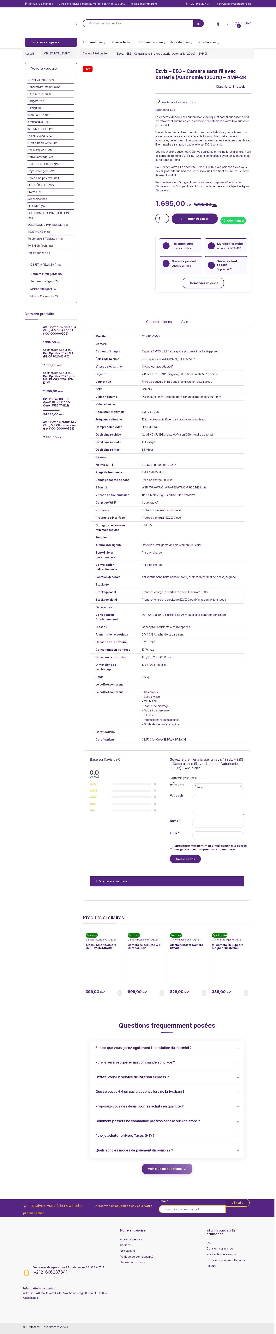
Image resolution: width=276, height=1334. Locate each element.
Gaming (34, 107)
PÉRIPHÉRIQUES (40, 185)
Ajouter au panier (196, 218)
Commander (235, 220)
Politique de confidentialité (136, 1256)
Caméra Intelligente (95, 53)
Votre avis (177, 795)
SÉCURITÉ (36, 206)
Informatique (93, 42)
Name (175, 820)
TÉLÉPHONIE (38, 231)
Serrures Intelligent (44, 281)
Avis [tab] (184, 322)
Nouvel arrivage (40, 156)
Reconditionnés (38, 199)
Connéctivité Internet (43, 87)
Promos (34, 192)
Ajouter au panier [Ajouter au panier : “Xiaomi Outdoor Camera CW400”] (204, 993)
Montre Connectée (44, 296)
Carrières (126, 1245)
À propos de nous (131, 1239)
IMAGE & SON (38, 114)
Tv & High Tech (40, 245)
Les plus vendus (39, 136)
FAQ (209, 1242)
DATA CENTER (39, 94)
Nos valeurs (127, 1250)
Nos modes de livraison (221, 1254)
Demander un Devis (132, 1262)
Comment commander (220, 1248)
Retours (211, 1265)
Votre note (177, 785)
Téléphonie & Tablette (45, 238)
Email (174, 833)
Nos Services (207, 42)
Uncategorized (38, 252)
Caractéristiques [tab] (159, 322)
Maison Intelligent (43, 289)
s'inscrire (237, 1202)
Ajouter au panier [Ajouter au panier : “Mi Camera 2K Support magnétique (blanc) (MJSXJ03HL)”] (246, 993)
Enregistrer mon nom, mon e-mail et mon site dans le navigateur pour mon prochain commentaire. (210, 847)
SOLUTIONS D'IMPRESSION (47, 224)
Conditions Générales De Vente (226, 1260)
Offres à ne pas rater (43, 178)
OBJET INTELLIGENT (57, 53)
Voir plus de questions (165, 1169)
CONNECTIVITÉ (40, 79)
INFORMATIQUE (40, 129)
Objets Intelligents (41, 171)
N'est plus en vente (42, 143)
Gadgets (36, 100)
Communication (151, 42)
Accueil (29, 53)
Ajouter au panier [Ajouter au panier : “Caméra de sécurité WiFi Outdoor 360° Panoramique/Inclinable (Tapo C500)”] (161, 993)
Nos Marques (180, 42)
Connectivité (121, 42)
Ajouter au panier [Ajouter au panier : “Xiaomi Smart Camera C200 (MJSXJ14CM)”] (119, 993)
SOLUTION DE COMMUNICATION (48, 215)
